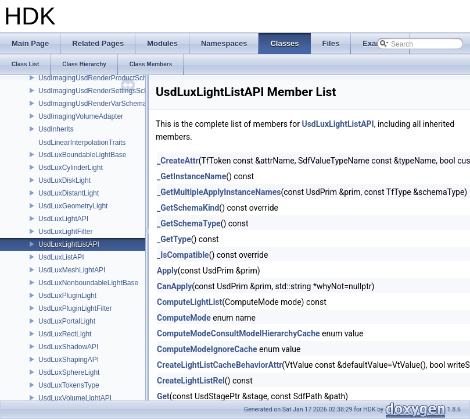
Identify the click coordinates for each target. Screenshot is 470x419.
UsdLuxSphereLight (68, 372)
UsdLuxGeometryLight (72, 206)
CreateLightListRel (191, 380)
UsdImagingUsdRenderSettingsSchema (100, 91)
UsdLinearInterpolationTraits (81, 143)
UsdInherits (56, 129)
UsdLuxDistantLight (68, 193)
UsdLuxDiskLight (64, 180)
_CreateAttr (178, 160)
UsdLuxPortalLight (66, 321)
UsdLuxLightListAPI (68, 244)
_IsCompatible (183, 255)
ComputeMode (184, 317)
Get (163, 396)
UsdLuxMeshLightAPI (71, 270)
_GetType (174, 239)
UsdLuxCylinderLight (70, 168)
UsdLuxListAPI (61, 257)
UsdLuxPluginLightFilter (75, 308)
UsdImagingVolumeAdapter (80, 116)
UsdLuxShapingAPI (68, 360)
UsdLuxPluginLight (67, 296)
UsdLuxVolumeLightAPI (75, 398)
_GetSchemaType (189, 223)
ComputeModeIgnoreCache (207, 349)
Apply (167, 270)
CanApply (174, 286)
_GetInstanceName (191, 176)
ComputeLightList (189, 302)
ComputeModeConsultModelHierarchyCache (238, 333)
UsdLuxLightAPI (63, 219)
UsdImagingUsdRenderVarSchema (92, 104)
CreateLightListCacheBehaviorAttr (219, 365)
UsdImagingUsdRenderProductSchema (99, 78)
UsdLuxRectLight (64, 334)
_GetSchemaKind (188, 207)
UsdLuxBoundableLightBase (82, 155)
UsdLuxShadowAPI (68, 347)
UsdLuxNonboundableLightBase (88, 283)
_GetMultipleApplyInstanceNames (219, 192)
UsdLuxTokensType (68, 385)
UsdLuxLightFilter (65, 232)
